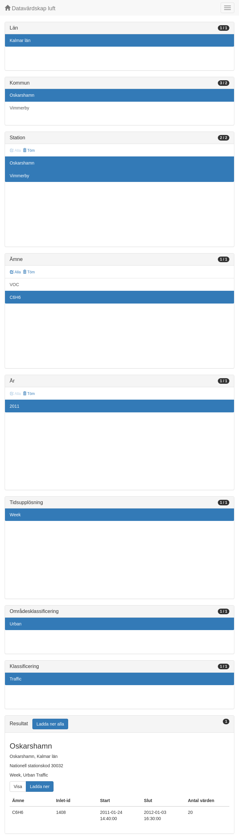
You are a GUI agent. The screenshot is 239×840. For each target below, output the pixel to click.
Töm (29, 150)
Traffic (15, 678)
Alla (15, 272)
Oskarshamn (22, 95)
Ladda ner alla (50, 724)
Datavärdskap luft (30, 8)
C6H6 (15, 297)
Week (15, 514)
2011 (14, 406)
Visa (18, 786)
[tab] (119, 724)
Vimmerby (19, 107)
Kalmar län (20, 40)
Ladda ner (39, 786)
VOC (14, 284)
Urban (15, 623)
